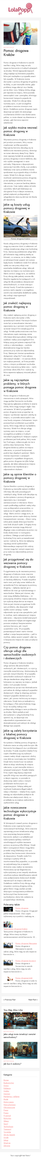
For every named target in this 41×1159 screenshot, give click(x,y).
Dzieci (6, 1085)
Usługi (6, 1140)
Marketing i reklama (11, 1096)
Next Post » (32, 999)
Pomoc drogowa (21, 908)
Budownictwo (9, 1083)
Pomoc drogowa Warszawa (26, 943)
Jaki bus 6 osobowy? (12, 1063)
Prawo (6, 1113)
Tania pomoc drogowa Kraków (15, 929)
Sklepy (6, 1121)
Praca (6, 1110)
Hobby (6, 1091)
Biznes (6, 1080)
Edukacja (7, 1088)
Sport (6, 1124)
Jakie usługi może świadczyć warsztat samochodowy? (20, 1036)
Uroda (6, 1137)
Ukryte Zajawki (9, 1135)
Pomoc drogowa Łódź (23, 978)
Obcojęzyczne (9, 1107)
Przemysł (7, 1115)
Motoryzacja (9, 47)
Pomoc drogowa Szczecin (25, 960)
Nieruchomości (10, 1104)
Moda (6, 1099)
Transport (7, 1129)
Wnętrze (7, 1143)
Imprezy (7, 1094)
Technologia (8, 1126)
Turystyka (7, 1132)
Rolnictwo (7, 1118)
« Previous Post (9, 999)
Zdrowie (7, 1145)
